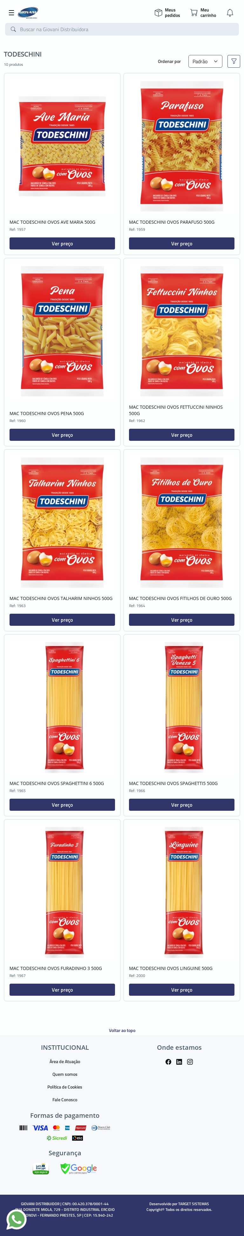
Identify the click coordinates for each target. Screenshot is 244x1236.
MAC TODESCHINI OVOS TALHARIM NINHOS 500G (61, 598)
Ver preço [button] (62, 243)
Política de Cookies (64, 1086)
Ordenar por (169, 61)
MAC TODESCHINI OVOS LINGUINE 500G (171, 968)
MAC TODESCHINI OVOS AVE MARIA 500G (52, 222)
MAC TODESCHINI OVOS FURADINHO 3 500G (56, 968)
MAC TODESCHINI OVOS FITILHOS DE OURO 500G (180, 598)
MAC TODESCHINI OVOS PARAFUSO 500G (171, 222)
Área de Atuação (65, 1061)
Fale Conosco (64, 1099)
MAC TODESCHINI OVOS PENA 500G (47, 413)
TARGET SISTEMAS (193, 1204)
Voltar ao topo (122, 1030)
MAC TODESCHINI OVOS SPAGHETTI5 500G (173, 783)
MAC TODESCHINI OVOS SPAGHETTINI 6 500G (57, 783)
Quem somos (65, 1074)
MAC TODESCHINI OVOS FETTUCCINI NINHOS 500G (176, 410)
